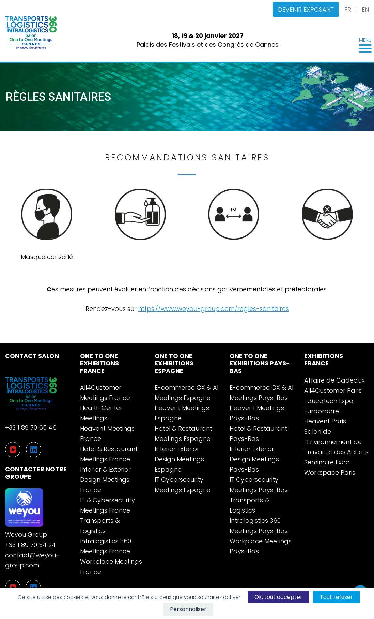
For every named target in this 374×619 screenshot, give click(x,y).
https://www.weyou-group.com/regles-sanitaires (213, 308)
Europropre (321, 411)
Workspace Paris (329, 472)
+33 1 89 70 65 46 (31, 427)
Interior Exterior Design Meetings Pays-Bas (254, 459)
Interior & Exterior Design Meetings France (105, 479)
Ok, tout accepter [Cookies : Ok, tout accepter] (278, 597)
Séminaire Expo (327, 462)
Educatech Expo (328, 401)
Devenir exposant (306, 9)
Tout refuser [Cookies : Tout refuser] (336, 597)
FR (347, 9)
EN (365, 9)
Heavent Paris (325, 421)
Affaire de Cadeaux (334, 380)
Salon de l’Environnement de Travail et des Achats (336, 441)
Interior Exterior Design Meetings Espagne (179, 459)
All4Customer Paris (333, 390)
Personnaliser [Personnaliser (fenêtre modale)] (188, 609)
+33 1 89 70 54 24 (30, 545)
